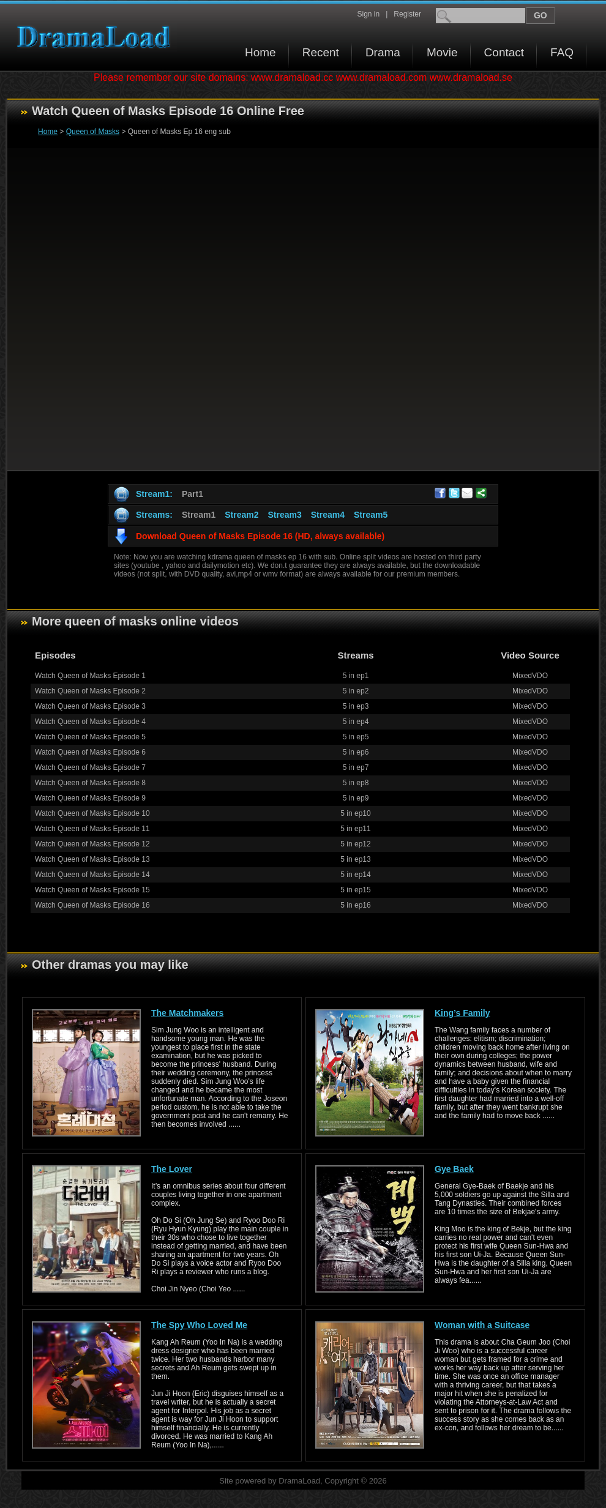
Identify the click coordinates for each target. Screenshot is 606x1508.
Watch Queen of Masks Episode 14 (92, 874)
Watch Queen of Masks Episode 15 (92, 890)
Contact (504, 52)
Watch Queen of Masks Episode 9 (90, 798)
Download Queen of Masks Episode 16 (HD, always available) (260, 536)
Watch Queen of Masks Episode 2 (90, 691)
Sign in (368, 14)
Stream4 (328, 515)
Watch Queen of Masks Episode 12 (92, 844)
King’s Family (462, 1013)
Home (260, 52)
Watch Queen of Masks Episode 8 (90, 782)
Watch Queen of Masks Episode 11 (92, 828)
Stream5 (370, 515)
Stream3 (284, 515)
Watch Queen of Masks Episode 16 (92, 905)
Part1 (192, 494)
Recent (320, 52)
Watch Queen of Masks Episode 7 (90, 767)
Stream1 (198, 515)
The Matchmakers (187, 1013)
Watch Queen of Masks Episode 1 (90, 675)
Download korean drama (97, 37)
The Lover (171, 1169)
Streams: (154, 515)
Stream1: (154, 494)
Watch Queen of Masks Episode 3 (90, 706)
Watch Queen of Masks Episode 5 (90, 737)
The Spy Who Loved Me (199, 1325)
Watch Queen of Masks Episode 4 (90, 721)
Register (407, 14)
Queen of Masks (92, 131)
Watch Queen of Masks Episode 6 (90, 752)
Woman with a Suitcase (482, 1325)
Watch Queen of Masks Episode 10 (92, 813)
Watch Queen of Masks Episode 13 (92, 859)
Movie (442, 52)
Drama (382, 52)
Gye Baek (454, 1169)
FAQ (562, 52)
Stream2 (241, 515)
